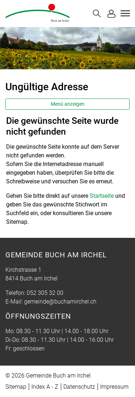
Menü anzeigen (68, 104)
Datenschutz (79, 386)
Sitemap (15, 386)
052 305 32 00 (45, 292)
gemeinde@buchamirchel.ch (60, 301)
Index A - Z (44, 386)
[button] (97, 13)
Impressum (114, 386)
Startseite (102, 195)
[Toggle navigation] (124, 13)
